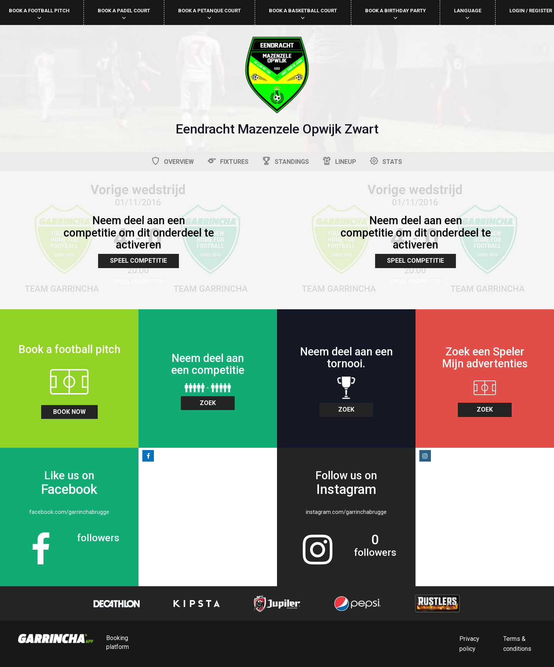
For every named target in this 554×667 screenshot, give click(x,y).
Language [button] (467, 14)
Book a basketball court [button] (303, 14)
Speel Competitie (138, 260)
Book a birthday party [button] (395, 14)
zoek (208, 403)
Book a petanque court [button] (209, 14)
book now (69, 411)
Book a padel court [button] (124, 14)
